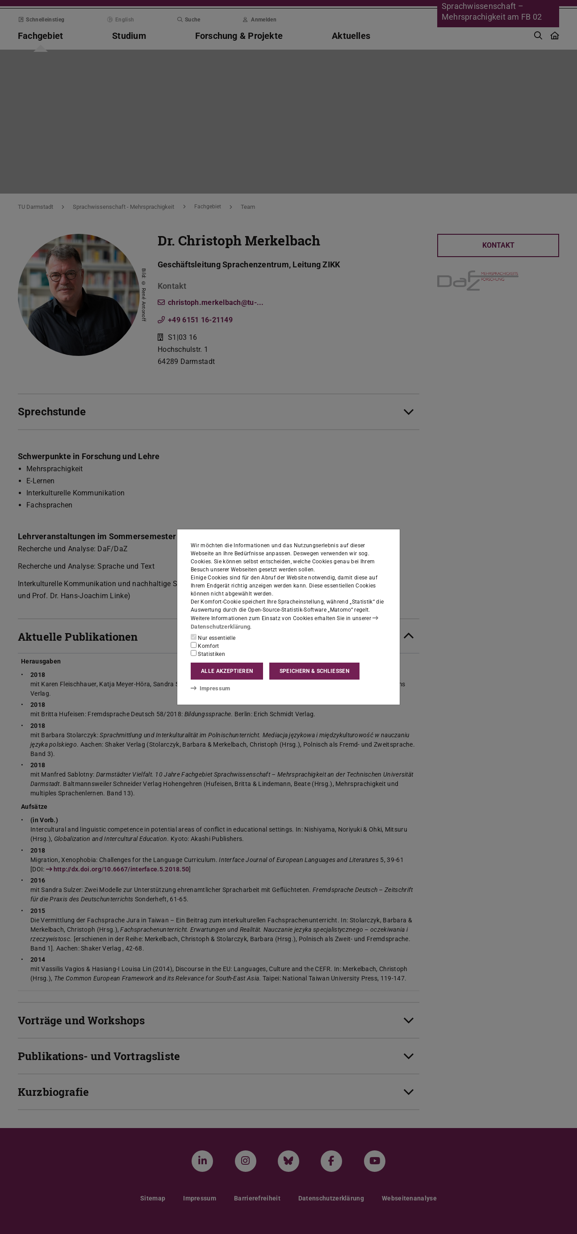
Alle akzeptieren (227, 671)
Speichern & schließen (314, 671)
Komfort (205, 645)
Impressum (209, 688)
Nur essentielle (213, 637)
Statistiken (208, 653)
